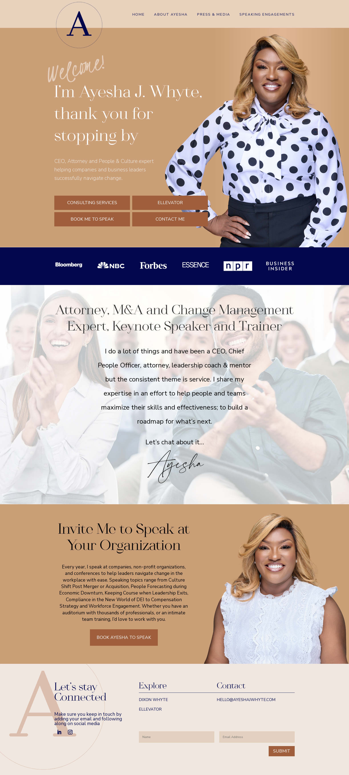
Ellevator (170, 203)
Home (138, 15)
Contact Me (170, 219)
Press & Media (213, 15)
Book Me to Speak (92, 219)
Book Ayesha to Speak (124, 637)
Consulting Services (92, 203)
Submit (281, 751)
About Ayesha (171, 15)
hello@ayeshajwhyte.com (246, 699)
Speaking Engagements (267, 15)
